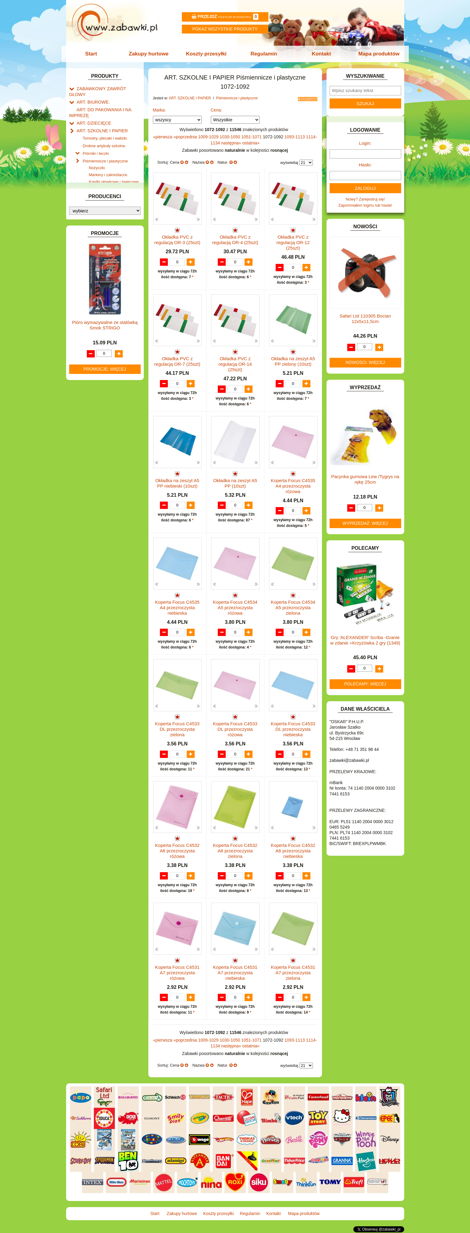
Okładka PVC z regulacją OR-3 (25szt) (177, 238)
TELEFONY (87, 455)
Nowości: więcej (365, 362)
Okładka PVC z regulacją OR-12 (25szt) (292, 241)
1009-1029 (209, 135)
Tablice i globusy (97, 220)
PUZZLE (84, 434)
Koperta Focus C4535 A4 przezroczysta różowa (293, 485)
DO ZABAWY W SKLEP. (98, 292)
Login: (365, 143)
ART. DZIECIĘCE (92, 114)
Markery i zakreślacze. (108, 162)
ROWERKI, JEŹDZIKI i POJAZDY (106, 441)
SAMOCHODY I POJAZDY (100, 448)
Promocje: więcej (104, 686)
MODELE (85, 399)
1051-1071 (252, 135)
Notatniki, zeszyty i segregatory (110, 234)
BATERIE (85, 250)
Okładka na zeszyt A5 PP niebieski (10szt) (177, 482)
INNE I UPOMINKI (93, 327)
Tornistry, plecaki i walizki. (105, 128)
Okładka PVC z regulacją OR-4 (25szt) (235, 238)
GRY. (81, 320)
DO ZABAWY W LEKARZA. (101, 271)
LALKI (82, 393)
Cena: (216, 108)
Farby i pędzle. (102, 176)
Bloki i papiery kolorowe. (110, 197)
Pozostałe (97, 211)
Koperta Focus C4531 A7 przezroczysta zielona (293, 973)
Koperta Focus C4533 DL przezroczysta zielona (177, 729)
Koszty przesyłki (206, 54)
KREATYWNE (89, 373)
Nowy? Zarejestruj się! (365, 199)
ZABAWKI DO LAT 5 (95, 462)
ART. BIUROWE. (91, 95)
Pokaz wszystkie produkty (225, 29)
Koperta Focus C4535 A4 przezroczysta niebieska (177, 607)
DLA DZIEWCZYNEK (95, 264)
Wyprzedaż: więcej (365, 523)
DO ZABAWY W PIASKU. (99, 284)
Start (94, 54)
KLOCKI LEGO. (90, 366)
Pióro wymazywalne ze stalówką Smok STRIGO (104, 642)
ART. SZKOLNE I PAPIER (99, 121)
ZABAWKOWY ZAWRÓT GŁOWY (106, 88)
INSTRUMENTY (91, 334)
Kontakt (319, 54)
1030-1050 (230, 135)
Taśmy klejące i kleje (101, 227)
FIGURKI (85, 306)
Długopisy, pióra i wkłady (110, 204)
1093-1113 (295, 135)
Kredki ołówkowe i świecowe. (114, 169)
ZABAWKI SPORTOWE (97, 476)
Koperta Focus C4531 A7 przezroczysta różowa (177, 973)
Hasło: (365, 164)
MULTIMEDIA (89, 406)
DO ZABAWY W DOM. (97, 277)
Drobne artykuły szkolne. (104, 135)
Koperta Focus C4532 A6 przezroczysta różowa (177, 851)
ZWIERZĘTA (88, 483)
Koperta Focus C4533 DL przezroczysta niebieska (293, 729)
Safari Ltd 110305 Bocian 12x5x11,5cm (365, 318)
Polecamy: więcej (365, 683)
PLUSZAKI (86, 427)
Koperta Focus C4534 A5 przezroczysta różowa (235, 607)
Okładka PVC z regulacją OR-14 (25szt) (235, 363)
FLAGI (82, 313)
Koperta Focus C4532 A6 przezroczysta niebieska (293, 851)
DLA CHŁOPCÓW (93, 257)
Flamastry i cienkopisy (108, 183)
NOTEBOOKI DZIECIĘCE (99, 413)
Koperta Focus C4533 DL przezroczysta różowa (235, 729)
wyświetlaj (289, 160)
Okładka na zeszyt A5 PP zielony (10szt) (293, 360)
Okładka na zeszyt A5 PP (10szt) (235, 482)
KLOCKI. (84, 359)
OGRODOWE (89, 420)
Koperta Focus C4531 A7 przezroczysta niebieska (235, 973)
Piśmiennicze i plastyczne (105, 149)
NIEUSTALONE (90, 490)
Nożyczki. (97, 155)
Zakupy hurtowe (150, 54)
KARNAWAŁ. (88, 352)
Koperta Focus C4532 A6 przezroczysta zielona (235, 851)
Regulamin (263, 54)
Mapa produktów (375, 54)
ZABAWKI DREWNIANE (98, 469)
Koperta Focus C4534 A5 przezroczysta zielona (293, 607)
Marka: (159, 108)
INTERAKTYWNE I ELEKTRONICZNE (90, 343)
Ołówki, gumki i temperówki (113, 190)
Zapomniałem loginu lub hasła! (365, 205)
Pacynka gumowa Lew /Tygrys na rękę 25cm (365, 479)
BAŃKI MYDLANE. (93, 243)
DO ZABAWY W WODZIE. (100, 299)
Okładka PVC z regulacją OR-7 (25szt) (177, 360)
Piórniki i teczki (96, 142)
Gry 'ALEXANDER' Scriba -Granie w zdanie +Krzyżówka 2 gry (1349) (365, 640)
